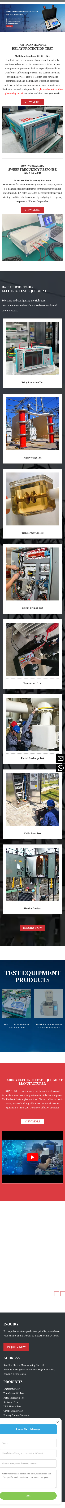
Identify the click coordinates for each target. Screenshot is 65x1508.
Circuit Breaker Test (32, 608)
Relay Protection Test (32, 382)
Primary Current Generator (16, 1415)
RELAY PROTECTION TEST (32, 48)
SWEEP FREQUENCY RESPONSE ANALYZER (32, 171)
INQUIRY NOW (32, 927)
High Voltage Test (12, 1406)
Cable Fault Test (32, 833)
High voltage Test (32, 457)
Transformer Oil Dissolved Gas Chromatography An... (49, 1026)
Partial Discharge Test (32, 758)
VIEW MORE (33, 1121)
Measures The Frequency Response (32, 180)
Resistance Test (10, 1402)
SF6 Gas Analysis (32, 908)
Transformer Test (32, 683)
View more (33, 102)
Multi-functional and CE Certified (32, 56)
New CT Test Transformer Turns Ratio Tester (16, 1026)
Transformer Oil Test (32, 533)
